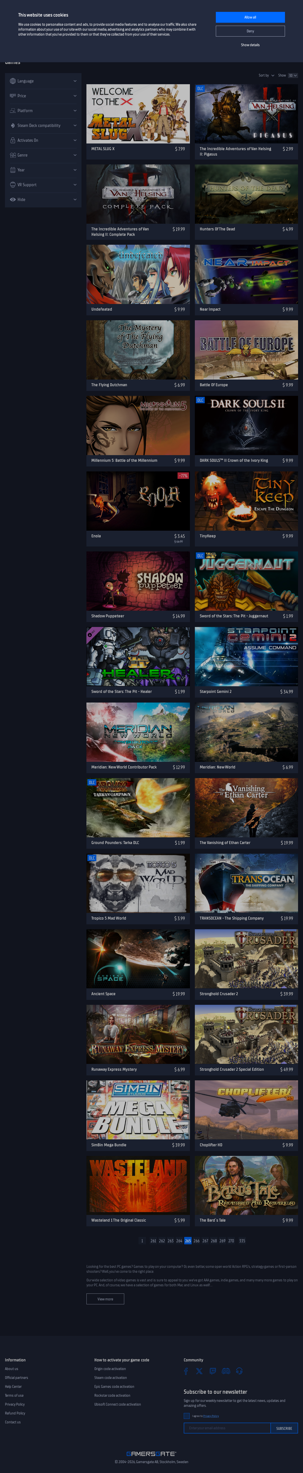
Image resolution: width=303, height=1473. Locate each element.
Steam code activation (110, 1377)
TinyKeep (208, 536)
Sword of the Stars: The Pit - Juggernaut (234, 616)
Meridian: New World (217, 767)
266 (197, 1241)
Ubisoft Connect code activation (117, 1404)
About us (11, 1368)
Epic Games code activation (114, 1386)
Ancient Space (103, 993)
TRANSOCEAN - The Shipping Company (232, 918)
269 (222, 1241)
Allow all (250, 17)
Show (282, 75)
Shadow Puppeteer (107, 616)
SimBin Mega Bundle (108, 1145)
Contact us (13, 1422)
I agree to (205, 1416)
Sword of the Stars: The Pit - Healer (121, 691)
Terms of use (14, 1395)
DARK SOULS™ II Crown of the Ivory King (234, 460)
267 (205, 1241)
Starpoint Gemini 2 (215, 691)
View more (105, 1299)
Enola (96, 536)
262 (162, 1241)
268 (214, 1241)
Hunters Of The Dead (217, 229)
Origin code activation (110, 1368)
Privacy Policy (15, 1404)
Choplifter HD (211, 1145)
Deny (250, 31)
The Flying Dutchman (109, 384)
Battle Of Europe (214, 384)
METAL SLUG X (103, 148)
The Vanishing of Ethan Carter (225, 842)
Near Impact (210, 309)
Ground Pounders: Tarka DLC (115, 842)
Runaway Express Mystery (114, 1069)
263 (171, 1241)
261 (153, 1241)
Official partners (16, 1377)
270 (231, 1241)
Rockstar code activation (112, 1395)
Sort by (264, 75)
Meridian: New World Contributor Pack (124, 767)
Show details (250, 44)
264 (179, 1241)
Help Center (13, 1386)
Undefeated (101, 309)
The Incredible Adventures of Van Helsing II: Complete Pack (120, 231)
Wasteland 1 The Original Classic (118, 1220)
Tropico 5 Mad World (108, 918)
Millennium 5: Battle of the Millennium (124, 460)
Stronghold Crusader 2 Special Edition (232, 1069)
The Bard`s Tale (213, 1220)
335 (242, 1241)
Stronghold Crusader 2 (219, 993)
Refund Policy (15, 1413)
